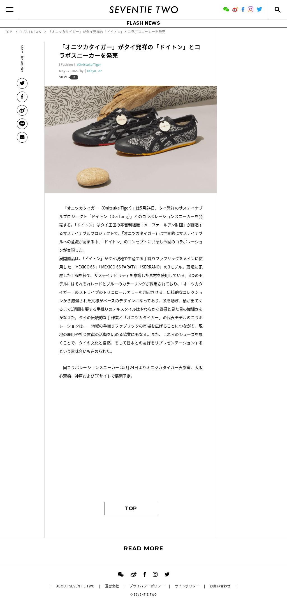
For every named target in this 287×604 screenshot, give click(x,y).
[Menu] (9, 9)
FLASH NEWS (143, 23)
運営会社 (112, 586)
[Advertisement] (131, 443)
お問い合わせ (220, 586)
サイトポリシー (187, 586)
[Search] (277, 9)
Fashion (67, 64)
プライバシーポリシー (147, 586)
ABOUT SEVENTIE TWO (75, 586)
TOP (131, 508)
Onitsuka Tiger (90, 64)
